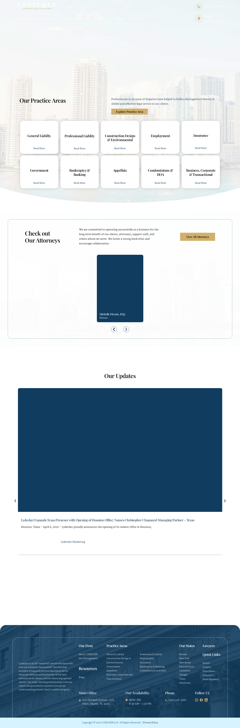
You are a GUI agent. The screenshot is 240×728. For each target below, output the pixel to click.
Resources (82, 18)
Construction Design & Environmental (120, 137)
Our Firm (24, 18)
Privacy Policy (150, 723)
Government (39, 170)
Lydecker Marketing (73, 542)
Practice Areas (45, 18)
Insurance (200, 135)
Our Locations (214, 21)
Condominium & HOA (160, 172)
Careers (134, 18)
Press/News (117, 18)
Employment (160, 135)
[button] (114, 329)
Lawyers (65, 18)
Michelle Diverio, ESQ (112, 314)
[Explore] (199, 18)
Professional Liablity (80, 136)
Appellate (120, 170)
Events (99, 18)
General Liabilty (39, 135)
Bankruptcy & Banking (79, 172)
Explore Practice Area (129, 112)
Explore (209, 16)
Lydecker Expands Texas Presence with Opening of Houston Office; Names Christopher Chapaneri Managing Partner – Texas (107, 520)
